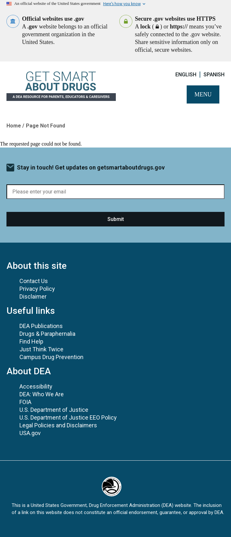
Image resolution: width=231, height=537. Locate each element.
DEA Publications (41, 326)
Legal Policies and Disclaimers (58, 425)
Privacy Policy (37, 288)
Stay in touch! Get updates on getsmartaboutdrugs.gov (91, 167)
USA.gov (30, 433)
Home (13, 126)
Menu (203, 94)
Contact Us (33, 281)
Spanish (214, 74)
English (185, 74)
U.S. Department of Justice (53, 409)
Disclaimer (33, 296)
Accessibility (35, 386)
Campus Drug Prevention (51, 357)
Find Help (31, 341)
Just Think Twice (41, 349)
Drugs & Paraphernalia (47, 333)
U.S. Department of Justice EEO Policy (68, 417)
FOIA (25, 402)
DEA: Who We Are (41, 394)
